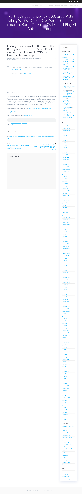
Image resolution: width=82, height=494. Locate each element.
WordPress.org (66, 479)
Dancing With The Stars (27, 136)
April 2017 (65, 265)
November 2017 (66, 248)
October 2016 (66, 280)
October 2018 (66, 222)
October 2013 (66, 366)
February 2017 (66, 270)
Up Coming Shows (73, 5)
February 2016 (66, 299)
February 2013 (66, 385)
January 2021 (66, 159)
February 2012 (66, 414)
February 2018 (66, 241)
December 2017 (66, 246)
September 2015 (66, 311)
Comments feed (66, 476)
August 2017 (66, 256)
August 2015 (66, 313)
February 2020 (66, 186)
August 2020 (66, 171)
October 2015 (66, 308)
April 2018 (65, 236)
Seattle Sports (66, 455)
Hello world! (67, 88)
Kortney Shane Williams (12, 112)
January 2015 (66, 330)
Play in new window (16, 123)
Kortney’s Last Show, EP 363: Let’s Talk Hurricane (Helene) (68, 56)
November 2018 (66, 219)
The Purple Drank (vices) (68, 460)
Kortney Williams (67, 442)
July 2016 (65, 287)
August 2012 (66, 400)
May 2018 (65, 234)
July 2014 (65, 345)
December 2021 (66, 135)
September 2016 (66, 282)
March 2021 (65, 154)
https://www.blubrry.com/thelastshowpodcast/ (40, 108)
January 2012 (66, 417)
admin (9, 58)
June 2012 (65, 405)
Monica (51, 136)
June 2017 (65, 260)
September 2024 (66, 128)
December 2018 (66, 217)
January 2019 (66, 215)
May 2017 (65, 263)
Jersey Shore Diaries (67, 440)
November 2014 (66, 335)
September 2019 (66, 198)
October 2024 (66, 126)
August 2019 (66, 200)
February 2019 (66, 212)
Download (24, 123)
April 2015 (65, 323)
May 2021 (65, 150)
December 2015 (66, 304)
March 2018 (65, 239)
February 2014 (66, 357)
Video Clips (50, 5)
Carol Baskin (18, 136)
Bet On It (65, 430)
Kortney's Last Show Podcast (18, 58)
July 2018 (65, 229)
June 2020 (65, 176)
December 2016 (66, 275)
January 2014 (66, 359)
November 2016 (66, 277)
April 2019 (65, 207)
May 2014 (65, 349)
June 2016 (65, 289)
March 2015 (65, 325)
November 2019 (66, 193)
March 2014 (65, 354)
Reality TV (65, 452)
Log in (64, 471)
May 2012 (65, 407)
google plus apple (67, 107)
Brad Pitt (12, 136)
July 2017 (65, 258)
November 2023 (66, 130)
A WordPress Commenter (69, 86)
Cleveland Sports (67, 432)
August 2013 (66, 371)
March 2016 (65, 296)
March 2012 (65, 412)
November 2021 (66, 138)
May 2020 (65, 179)
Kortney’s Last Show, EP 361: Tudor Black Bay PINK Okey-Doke (68, 68)
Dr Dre (35, 136)
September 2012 (66, 398)
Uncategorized (66, 462)
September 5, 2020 (26, 73)
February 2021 (66, 157)
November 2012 (66, 393)
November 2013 (66, 364)
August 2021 (66, 142)
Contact (42, 5)
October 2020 (66, 166)
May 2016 (65, 292)
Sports (39, 58)
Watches (65, 464)
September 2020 (66, 169)
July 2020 (65, 174)
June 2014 (65, 347)
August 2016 (66, 284)
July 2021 (65, 145)
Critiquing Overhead (67, 437)
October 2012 (66, 395)
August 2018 (66, 227)
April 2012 (65, 410)
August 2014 (66, 342)
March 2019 (65, 210)
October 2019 (66, 195)
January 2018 (66, 243)
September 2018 (66, 224)
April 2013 (65, 381)
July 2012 (65, 402)
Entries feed (65, 474)
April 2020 (65, 181)
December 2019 (66, 191)
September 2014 (66, 340)
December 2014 (66, 333)
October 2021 (66, 140)
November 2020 (66, 164)
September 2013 (66, 369)
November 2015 (66, 306)
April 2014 (65, 352)
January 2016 (66, 301)
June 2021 (65, 147)
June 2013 (65, 376)
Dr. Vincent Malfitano (68, 112)
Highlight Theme (51, 490)
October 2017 (66, 251)
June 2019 (65, 203)
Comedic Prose (66, 435)
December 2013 (66, 361)
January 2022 (66, 133)
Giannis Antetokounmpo (43, 136)
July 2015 (65, 316)
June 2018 (65, 231)
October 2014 (66, 337)
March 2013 (65, 383)
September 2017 (66, 253)
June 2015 (65, 318)
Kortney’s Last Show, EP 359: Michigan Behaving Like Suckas (68, 78)
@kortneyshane (28, 115)
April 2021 (65, 152)
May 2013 (65, 378)
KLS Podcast (35, 5)
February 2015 (66, 328)
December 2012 (66, 390)
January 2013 (66, 388)
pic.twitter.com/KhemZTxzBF (17, 69)
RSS (13, 124)
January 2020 (66, 188)
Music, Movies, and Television (31, 58)
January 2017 (66, 272)
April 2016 (65, 294)
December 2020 (66, 162)
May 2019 (65, 205)
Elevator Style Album (61, 5)
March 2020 (65, 183)
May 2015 (65, 320)
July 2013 (65, 373)
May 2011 (65, 419)
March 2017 (65, 268)
